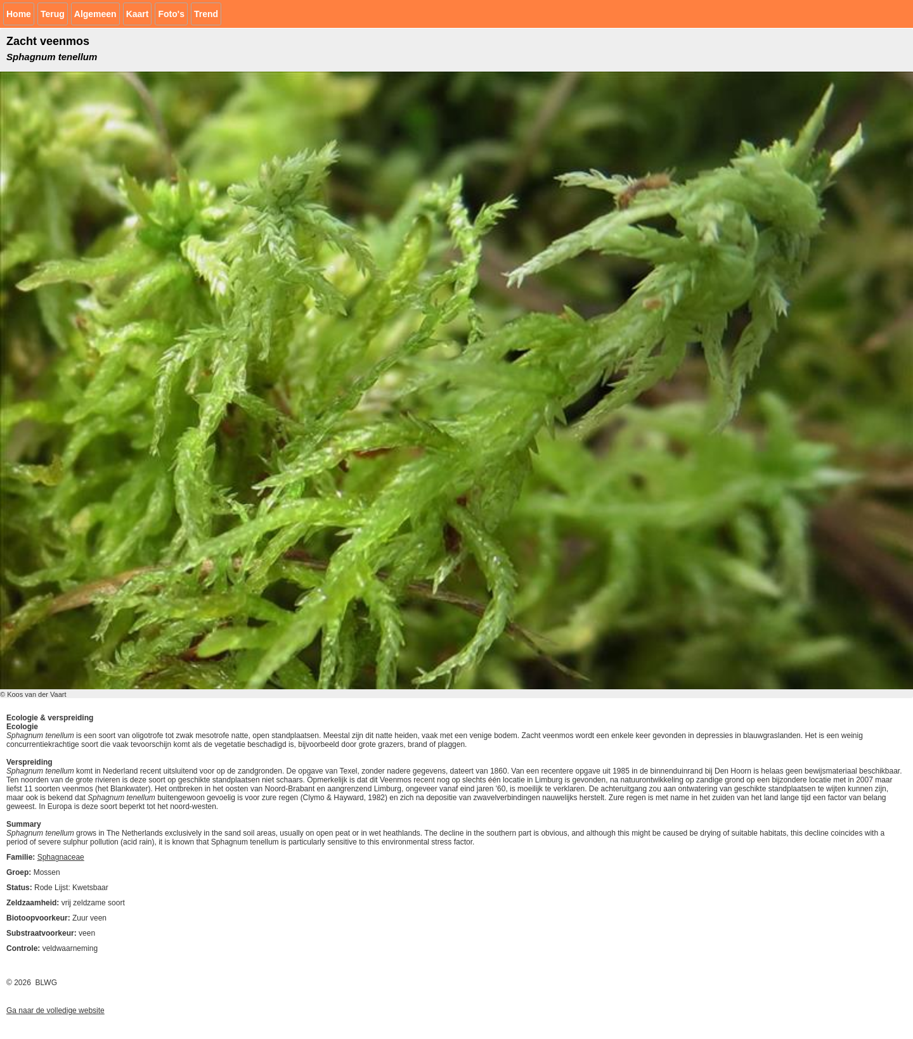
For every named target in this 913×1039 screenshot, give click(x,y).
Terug (53, 14)
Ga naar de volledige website (55, 1010)
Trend (206, 14)
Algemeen (95, 14)
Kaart (137, 14)
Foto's (171, 14)
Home (18, 14)
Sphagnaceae (60, 857)
